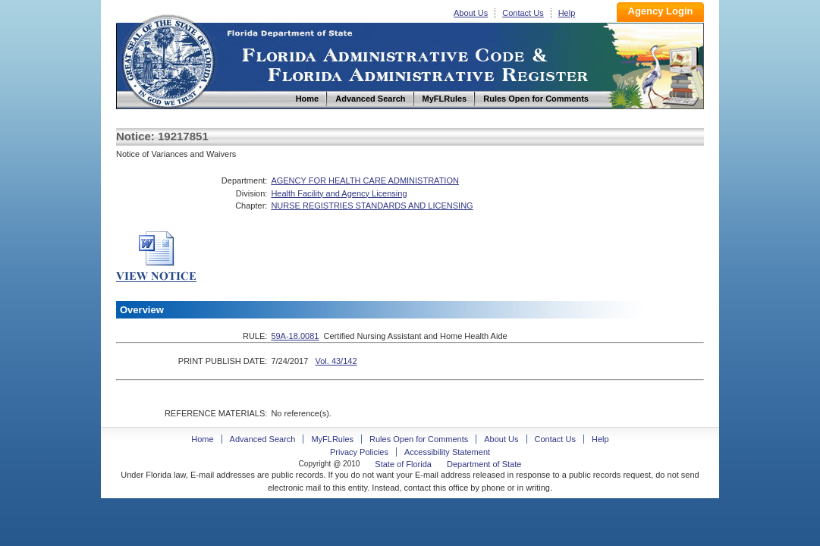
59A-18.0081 (295, 335)
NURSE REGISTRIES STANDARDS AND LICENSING (372, 205)
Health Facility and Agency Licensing (339, 193)
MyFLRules (332, 439)
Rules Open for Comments (418, 439)
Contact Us (522, 12)
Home (168, 59)
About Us (471, 12)
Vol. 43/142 (336, 361)
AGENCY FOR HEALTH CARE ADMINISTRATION (365, 180)
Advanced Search (263, 439)
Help (567, 12)
